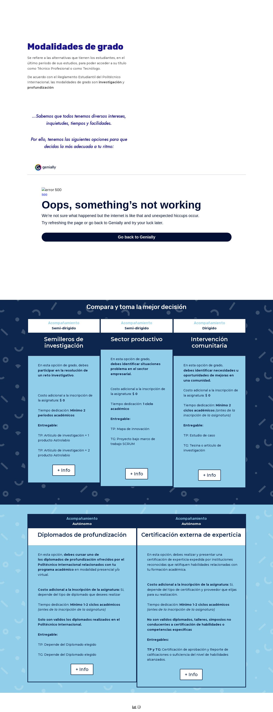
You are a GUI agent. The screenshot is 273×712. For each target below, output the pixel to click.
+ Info (63, 470)
